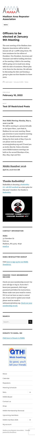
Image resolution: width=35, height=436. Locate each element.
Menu (6, 24)
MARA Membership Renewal (13, 411)
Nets (4, 392)
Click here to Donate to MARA (14, 338)
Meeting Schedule (10, 388)
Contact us (7, 401)
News (26, 82)
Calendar (6, 378)
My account (7, 424)
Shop (5, 406)
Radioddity (7, 192)
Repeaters (6, 383)
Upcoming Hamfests (10, 415)
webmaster (8, 82)
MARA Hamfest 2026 (10, 420)
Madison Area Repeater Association (13, 430)
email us (6, 246)
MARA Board (7, 397)
